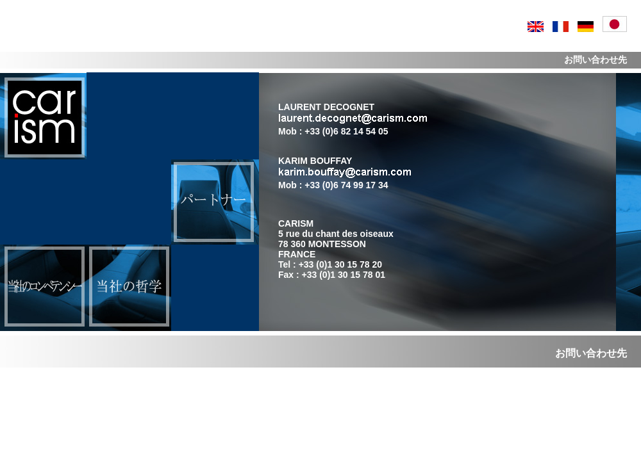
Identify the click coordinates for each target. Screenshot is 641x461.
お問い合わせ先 (591, 353)
